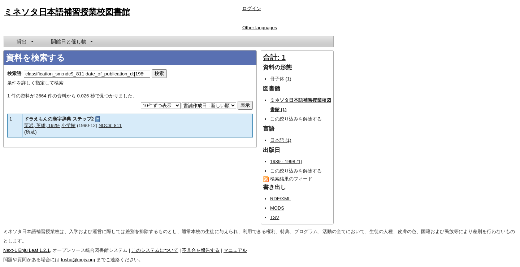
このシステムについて (154, 250)
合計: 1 (274, 57)
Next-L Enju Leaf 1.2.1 (26, 250)
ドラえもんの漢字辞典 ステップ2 (59, 119)
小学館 (68, 125)
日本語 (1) (280, 140)
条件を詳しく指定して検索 (35, 83)
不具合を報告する (201, 250)
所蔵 (30, 132)
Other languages (259, 27)
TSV (274, 217)
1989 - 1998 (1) (286, 161)
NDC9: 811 (110, 125)
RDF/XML (280, 198)
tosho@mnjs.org (78, 259)
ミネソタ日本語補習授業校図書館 (67, 12)
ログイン (251, 8)
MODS (277, 208)
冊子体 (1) (280, 79)
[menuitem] (24, 41)
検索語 (14, 73)
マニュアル (235, 250)
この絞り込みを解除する (296, 119)
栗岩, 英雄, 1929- (42, 125)
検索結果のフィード (291, 178)
